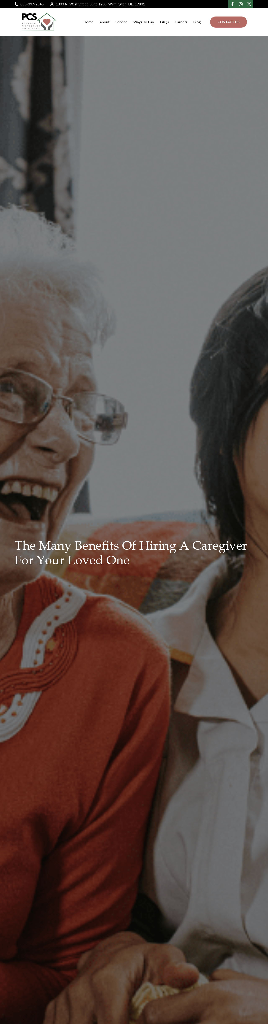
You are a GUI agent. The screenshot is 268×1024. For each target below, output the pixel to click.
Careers (181, 22)
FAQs (164, 22)
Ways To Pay (143, 22)
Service (121, 22)
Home (88, 22)
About (104, 22)
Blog (197, 22)
